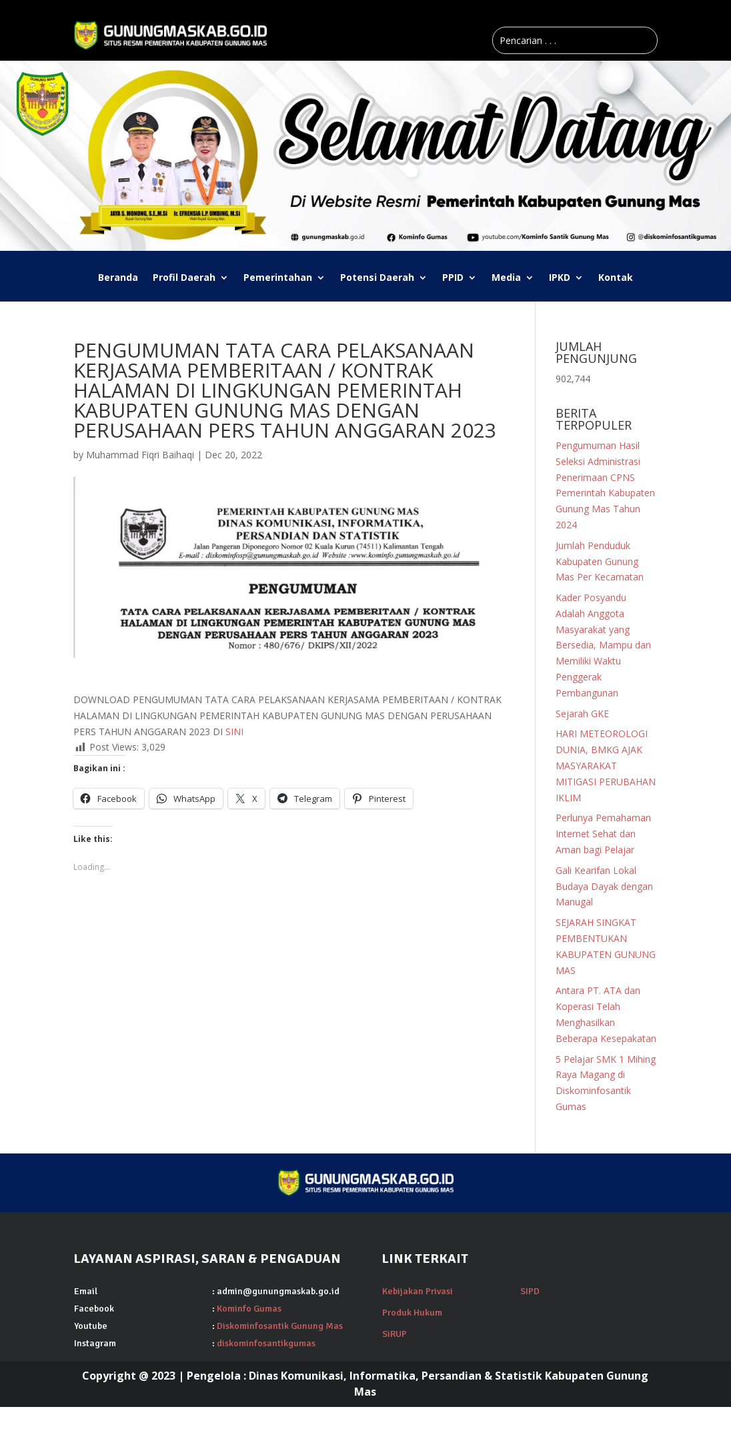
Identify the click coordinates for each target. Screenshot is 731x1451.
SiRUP (394, 1334)
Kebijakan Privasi (417, 1291)
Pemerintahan (277, 278)
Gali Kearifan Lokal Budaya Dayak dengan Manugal (604, 886)
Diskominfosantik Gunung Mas (280, 1326)
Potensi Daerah (377, 278)
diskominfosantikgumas (266, 1343)
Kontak (615, 278)
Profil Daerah (184, 278)
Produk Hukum (412, 1312)
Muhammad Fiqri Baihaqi (140, 454)
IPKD (559, 278)
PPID (453, 278)
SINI (234, 731)
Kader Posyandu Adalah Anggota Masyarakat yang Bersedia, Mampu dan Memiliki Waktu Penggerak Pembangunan (603, 645)
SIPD (530, 1291)
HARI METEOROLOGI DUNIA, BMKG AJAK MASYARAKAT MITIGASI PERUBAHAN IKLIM (606, 765)
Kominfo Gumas (249, 1308)
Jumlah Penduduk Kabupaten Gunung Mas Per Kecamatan (600, 561)
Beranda (118, 278)
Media (506, 278)
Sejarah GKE (582, 713)
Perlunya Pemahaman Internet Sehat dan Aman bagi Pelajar (603, 833)
